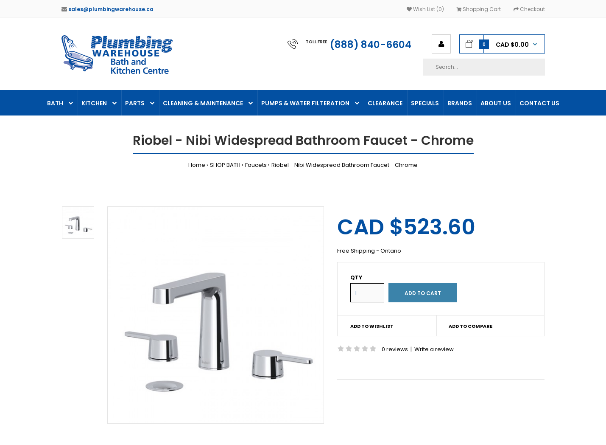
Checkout (529, 9)
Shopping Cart (479, 9)
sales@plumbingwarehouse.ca (111, 9)
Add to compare (470, 326)
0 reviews (395, 349)
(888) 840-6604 (370, 44)
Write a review (434, 349)
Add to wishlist (372, 326)
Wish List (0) (425, 9)
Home (196, 165)
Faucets (256, 165)
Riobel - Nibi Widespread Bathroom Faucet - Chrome (344, 165)
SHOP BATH (225, 165)
